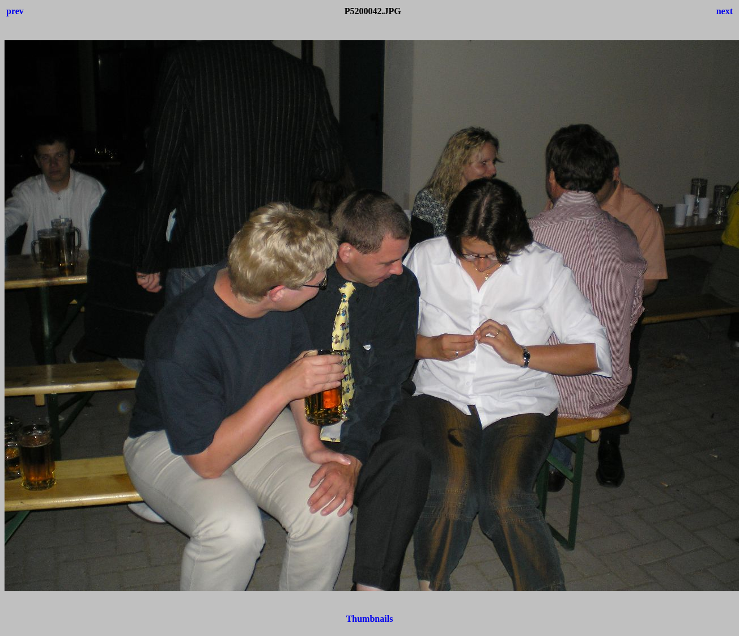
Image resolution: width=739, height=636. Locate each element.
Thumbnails (369, 619)
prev (15, 11)
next (724, 11)
